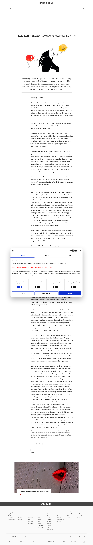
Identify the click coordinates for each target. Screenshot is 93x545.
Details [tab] (46, 255)
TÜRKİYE (20, 510)
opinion (32, 452)
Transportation (41, 525)
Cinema (59, 512)
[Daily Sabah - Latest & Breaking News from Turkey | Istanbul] (46, 3)
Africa (29, 519)
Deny (23, 293)
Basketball (69, 514)
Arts (58, 510)
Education (20, 514)
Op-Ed (78, 514)
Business (40, 510)
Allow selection (46, 293)
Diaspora (20, 519)
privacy (22, 541)
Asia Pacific (30, 517)
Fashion (49, 519)
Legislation (10, 514)
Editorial (79, 517)
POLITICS (11, 510)
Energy (39, 515)
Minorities (20, 517)
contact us (51, 541)
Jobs (9, 541)
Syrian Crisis (30, 521)
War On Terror (11, 515)
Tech (39, 521)
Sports (69, 510)
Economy (40, 514)
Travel (48, 515)
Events (58, 515)
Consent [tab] (22, 255)
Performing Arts (60, 519)
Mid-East (30, 512)
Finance (39, 517)
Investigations (21, 515)
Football (69, 512)
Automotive (40, 512)
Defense (39, 523)
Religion (49, 523)
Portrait (59, 517)
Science (49, 521)
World (30, 510)
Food (48, 517)
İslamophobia (31, 523)
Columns (79, 512)
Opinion (79, 510)
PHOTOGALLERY (25, 494)
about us (35, 541)
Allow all (69, 293)
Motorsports (70, 515)
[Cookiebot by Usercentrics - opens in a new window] (70, 250)
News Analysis (11, 519)
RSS (64, 541)
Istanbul (20, 512)
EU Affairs (10, 517)
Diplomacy (10, 512)
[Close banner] (80, 250)
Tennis (68, 517)
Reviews (59, 521)
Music (58, 514)
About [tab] (70, 255)
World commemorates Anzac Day (34, 491)
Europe (29, 514)
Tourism (39, 519)
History (49, 525)
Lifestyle (50, 510)
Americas (30, 515)
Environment (50, 514)
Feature (49, 527)
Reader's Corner (80, 515)
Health (48, 512)
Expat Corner (50, 529)
